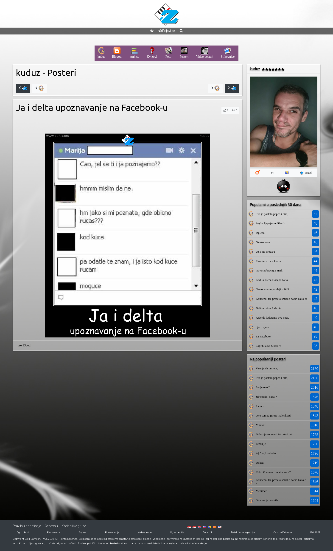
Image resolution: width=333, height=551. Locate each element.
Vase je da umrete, (267, 368)
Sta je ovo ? (263, 387)
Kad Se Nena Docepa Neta (272, 280)
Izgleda (260, 232)
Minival (260, 425)
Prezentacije (112, 532)
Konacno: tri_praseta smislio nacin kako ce (281, 298)
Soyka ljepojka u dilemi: (270, 223)
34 (272, 172)
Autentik (208, 532)
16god (306, 173)
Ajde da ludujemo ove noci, (272, 317)
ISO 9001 (315, 532)
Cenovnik (51, 526)
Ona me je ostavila (267, 500)
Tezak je (261, 443)
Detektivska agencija (243, 532)
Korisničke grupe (74, 526)
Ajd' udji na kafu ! (267, 453)
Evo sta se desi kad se (269, 261)
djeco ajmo (262, 327)
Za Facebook (263, 336)
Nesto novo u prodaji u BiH (272, 289)
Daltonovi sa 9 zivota (268, 308)
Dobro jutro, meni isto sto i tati (274, 434)
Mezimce (261, 491)
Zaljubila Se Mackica (268, 346)
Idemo (259, 406)
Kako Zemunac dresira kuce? (273, 472)
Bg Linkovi (23, 532)
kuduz (28, 72)
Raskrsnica (53, 532)
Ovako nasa (263, 242)
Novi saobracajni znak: (269, 270)
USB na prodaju (265, 251)
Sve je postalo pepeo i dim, (272, 214)
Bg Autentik (177, 532)
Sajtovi (83, 532)
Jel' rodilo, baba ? (266, 396)
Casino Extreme (282, 532)
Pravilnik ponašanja (27, 526)
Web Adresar (145, 532)
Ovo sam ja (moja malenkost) (273, 415)
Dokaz (260, 462)
